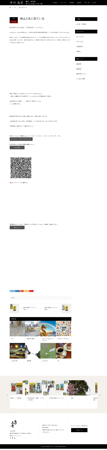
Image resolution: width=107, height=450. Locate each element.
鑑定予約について (81, 73)
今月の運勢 (17, 148)
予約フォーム (17, 228)
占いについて (63, 2)
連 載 (94, 2)
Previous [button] (7, 396)
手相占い (79, 51)
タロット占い (80, 41)
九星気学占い (80, 46)
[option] (21, 395)
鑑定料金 (79, 2)
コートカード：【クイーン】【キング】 (22, 139)
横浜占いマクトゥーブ (16, 183)
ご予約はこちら (79, 431)
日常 (14, 18)
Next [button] (100, 396)
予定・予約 (87, 2)
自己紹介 (55, 2)
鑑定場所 (72, 2)
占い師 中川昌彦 (81, 24)
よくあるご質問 (81, 78)
